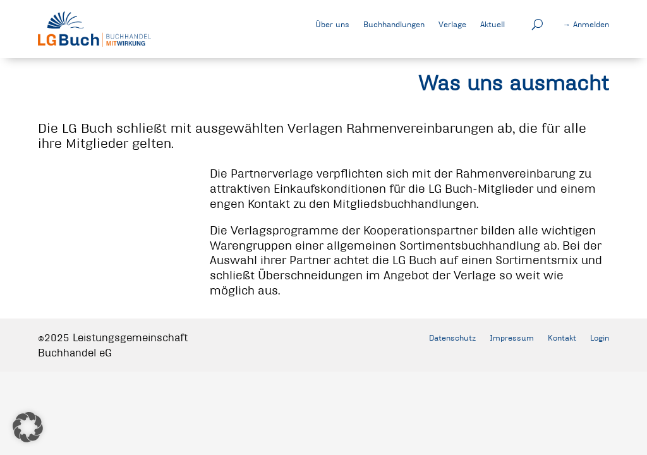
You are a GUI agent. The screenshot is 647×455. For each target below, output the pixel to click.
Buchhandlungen (394, 24)
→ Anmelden (586, 24)
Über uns (332, 24)
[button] (28, 427)
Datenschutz (452, 337)
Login (599, 337)
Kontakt (562, 337)
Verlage (452, 24)
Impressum (512, 337)
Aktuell (492, 24)
